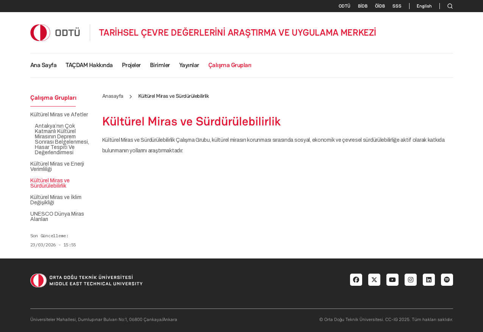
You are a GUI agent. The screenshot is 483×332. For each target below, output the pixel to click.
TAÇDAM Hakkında (89, 65)
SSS (397, 6)
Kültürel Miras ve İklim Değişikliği (55, 200)
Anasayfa (112, 95)
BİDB (362, 6)
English (424, 6)
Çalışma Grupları (230, 65)
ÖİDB (380, 6)
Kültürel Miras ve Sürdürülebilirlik (50, 183)
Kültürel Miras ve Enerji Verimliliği (57, 166)
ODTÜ (344, 6)
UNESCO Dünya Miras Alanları (57, 216)
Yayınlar (189, 65)
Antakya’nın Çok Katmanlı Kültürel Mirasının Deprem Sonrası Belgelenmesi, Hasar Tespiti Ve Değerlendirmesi (62, 139)
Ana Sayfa (43, 65)
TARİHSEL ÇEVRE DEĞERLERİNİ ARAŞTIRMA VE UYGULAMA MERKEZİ (237, 32)
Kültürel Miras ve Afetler (59, 114)
